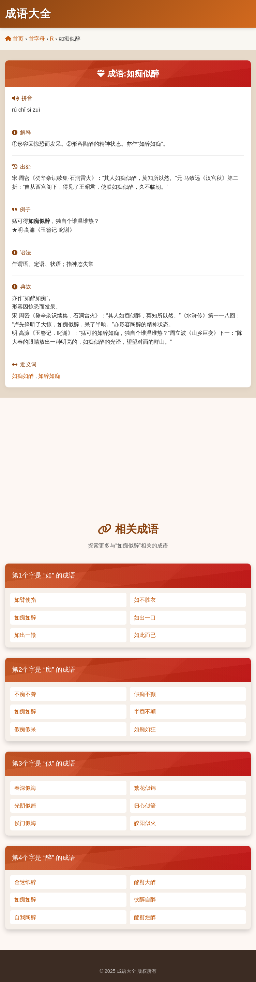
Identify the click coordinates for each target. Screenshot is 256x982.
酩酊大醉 (145, 882)
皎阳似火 (145, 823)
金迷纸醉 (25, 882)
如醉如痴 (49, 376)
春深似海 (25, 788)
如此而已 (145, 635)
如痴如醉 (23, 376)
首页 (14, 39)
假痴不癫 (145, 694)
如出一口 (145, 618)
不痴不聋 (25, 694)
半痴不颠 (145, 711)
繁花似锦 (145, 788)
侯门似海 (25, 823)
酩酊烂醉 (145, 917)
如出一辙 (25, 635)
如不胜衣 (145, 600)
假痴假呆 (25, 729)
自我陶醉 (25, 917)
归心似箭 (145, 806)
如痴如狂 (145, 729)
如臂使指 (25, 600)
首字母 (37, 39)
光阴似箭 (25, 806)
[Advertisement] (128, 469)
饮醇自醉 (145, 899)
